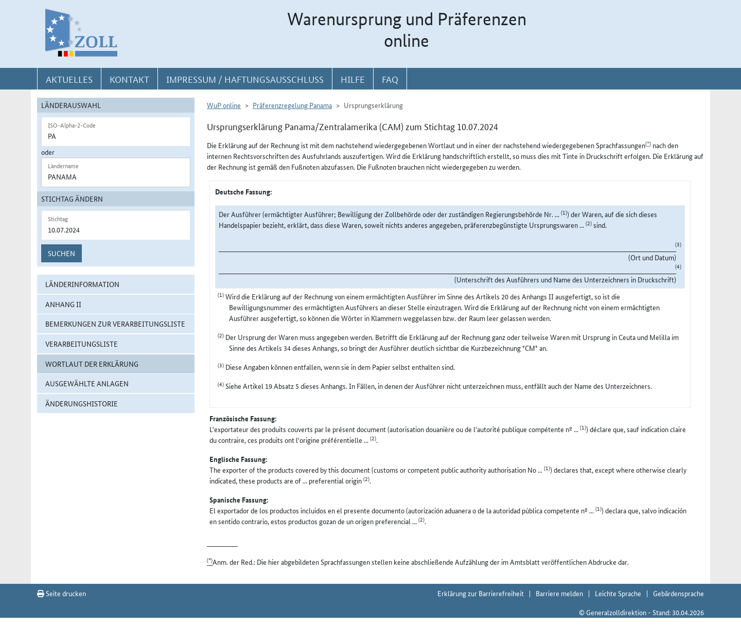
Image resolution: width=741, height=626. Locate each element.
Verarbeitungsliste (81, 343)
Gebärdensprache (678, 593)
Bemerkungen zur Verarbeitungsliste (115, 323)
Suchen (61, 253)
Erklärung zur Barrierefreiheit (480, 593)
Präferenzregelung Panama (292, 105)
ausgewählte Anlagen (87, 383)
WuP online (224, 105)
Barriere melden (559, 593)
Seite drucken (61, 593)
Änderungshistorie (81, 403)
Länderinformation (82, 284)
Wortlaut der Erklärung (91, 364)
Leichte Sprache (618, 593)
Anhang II (63, 304)
